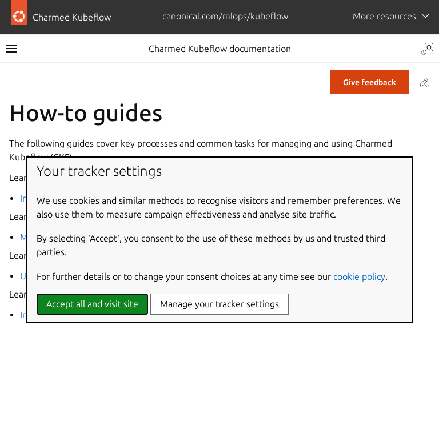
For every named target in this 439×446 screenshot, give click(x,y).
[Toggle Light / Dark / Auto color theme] (427, 48)
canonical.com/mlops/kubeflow (225, 16)
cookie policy (359, 276)
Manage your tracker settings (219, 304)
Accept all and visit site (92, 304)
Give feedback (369, 82)
